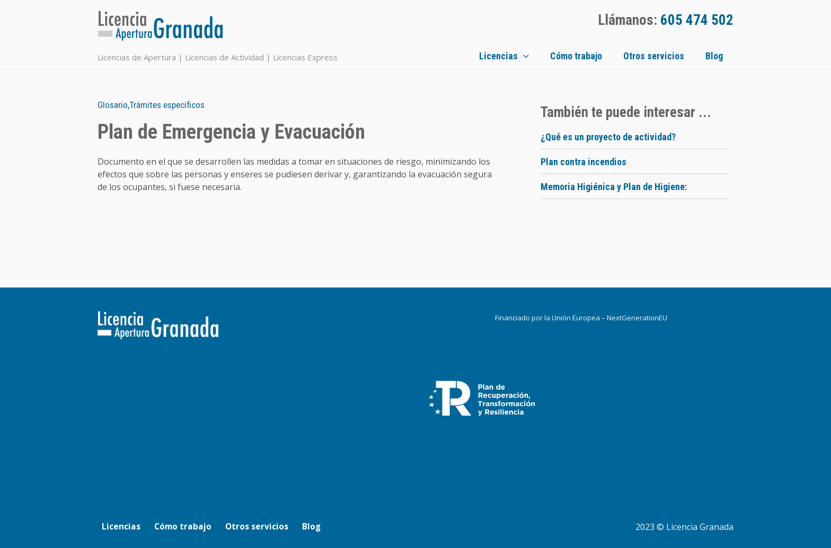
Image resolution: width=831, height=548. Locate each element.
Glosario (113, 104)
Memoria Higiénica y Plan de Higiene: (614, 186)
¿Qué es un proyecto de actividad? (608, 136)
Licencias (530, 56)
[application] (549, 56)
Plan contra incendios (583, 161)
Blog (724, 55)
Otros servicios (669, 55)
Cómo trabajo (597, 55)
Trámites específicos (170, 104)
